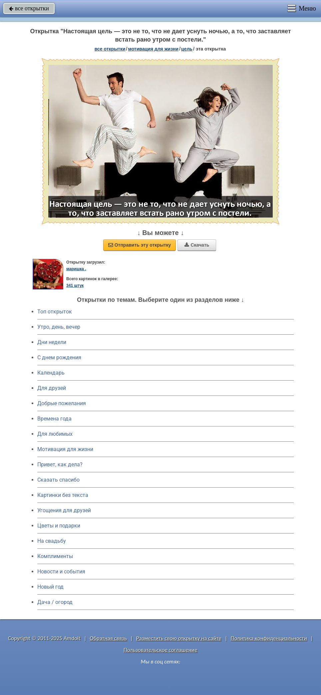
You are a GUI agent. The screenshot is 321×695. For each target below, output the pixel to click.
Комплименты (55, 556)
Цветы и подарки (58, 525)
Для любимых (55, 434)
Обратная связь (108, 638)
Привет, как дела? (60, 464)
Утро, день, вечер (58, 327)
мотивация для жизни (153, 49)
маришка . (76, 269)
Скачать (196, 245)
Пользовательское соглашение (160, 649)
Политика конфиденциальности (269, 638)
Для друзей (51, 388)
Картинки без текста (62, 495)
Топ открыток (54, 311)
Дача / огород (55, 602)
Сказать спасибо (58, 480)
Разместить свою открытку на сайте (178, 638)
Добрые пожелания (61, 403)
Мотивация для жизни (65, 449)
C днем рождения (59, 357)
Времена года (54, 418)
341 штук (75, 285)
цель (186, 49)
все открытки (29, 8)
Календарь (51, 373)
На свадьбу (51, 541)
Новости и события (61, 571)
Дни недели (51, 342)
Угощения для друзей (64, 510)
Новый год (50, 587)
